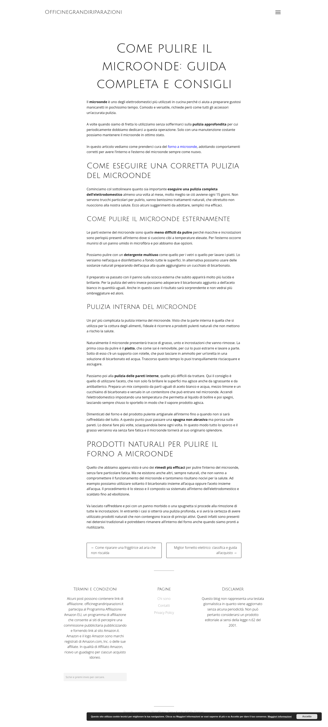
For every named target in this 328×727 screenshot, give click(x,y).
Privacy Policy (164, 612)
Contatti (164, 605)
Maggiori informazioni (280, 716)
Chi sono (164, 598)
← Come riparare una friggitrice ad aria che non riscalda (123, 550)
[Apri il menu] (278, 12)
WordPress (158, 712)
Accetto (306, 716)
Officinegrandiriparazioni (83, 12)
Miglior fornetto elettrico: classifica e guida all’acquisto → (205, 550)
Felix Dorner (195, 712)
